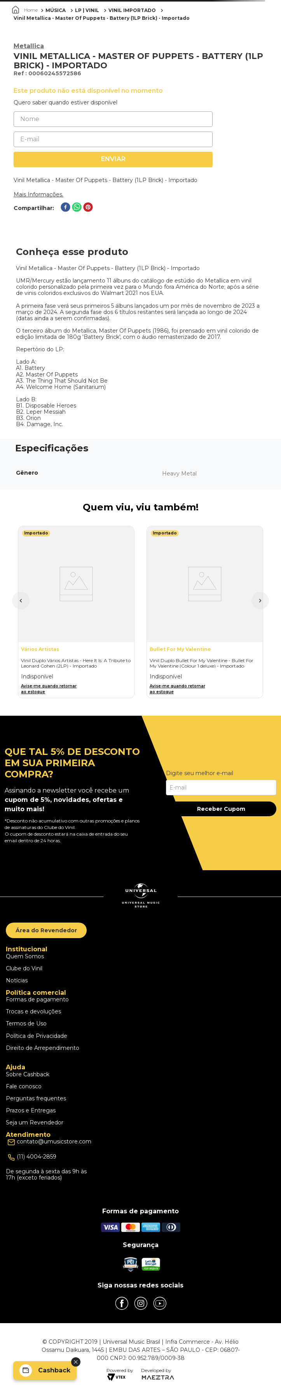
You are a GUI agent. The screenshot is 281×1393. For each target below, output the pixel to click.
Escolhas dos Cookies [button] (38, 1060)
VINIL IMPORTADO (132, 10)
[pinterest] (88, 207)
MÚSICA (55, 10)
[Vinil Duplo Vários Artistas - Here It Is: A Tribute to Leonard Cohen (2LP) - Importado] (76, 612)
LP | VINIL (87, 10)
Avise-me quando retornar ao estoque (49, 688)
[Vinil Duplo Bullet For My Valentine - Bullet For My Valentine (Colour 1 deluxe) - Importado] (205, 612)
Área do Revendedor (46, 930)
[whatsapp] (77, 207)
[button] (21, 600)
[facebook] (65, 207)
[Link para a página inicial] (25, 10)
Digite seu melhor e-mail (199, 773)
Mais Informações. (38, 194)
